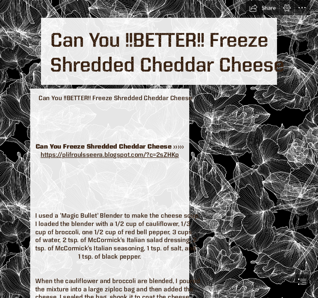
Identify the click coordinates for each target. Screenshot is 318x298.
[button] (262, 7)
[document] (159, 149)
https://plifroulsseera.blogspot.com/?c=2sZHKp (110, 155)
